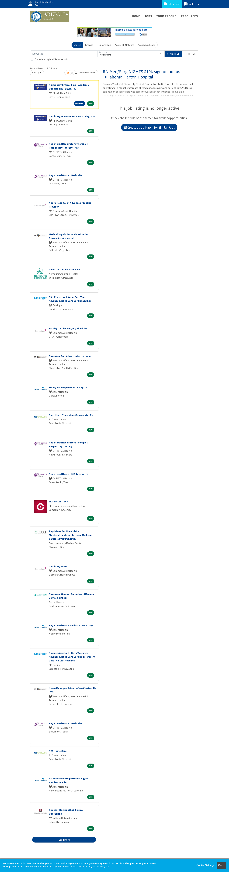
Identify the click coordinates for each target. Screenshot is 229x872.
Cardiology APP (58, 566)
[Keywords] (64, 53)
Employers (191, 4)
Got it (221, 865)
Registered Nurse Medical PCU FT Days (71, 625)
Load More (64, 839)
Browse (89, 44)
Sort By (35, 72)
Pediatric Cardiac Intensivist (65, 269)
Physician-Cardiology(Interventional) (70, 356)
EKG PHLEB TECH (59, 501)
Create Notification (85, 72)
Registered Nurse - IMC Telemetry (68, 473)
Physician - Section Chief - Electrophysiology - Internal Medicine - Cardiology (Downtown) (71, 535)
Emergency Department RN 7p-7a (68, 387)
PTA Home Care (58, 750)
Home (136, 16)
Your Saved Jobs (146, 44)
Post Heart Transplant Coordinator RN (71, 414)
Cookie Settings (205, 865)
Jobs (148, 16)
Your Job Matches (124, 44)
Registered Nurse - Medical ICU (66, 175)
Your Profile (166, 16)
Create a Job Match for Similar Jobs (149, 127)
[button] (190, 53)
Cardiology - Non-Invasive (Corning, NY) (72, 116)
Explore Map (104, 44)
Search (77, 44)
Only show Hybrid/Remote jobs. (52, 59)
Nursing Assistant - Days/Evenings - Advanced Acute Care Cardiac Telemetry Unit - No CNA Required (72, 656)
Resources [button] (189, 16)
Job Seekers (172, 4)
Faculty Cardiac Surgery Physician (68, 328)
